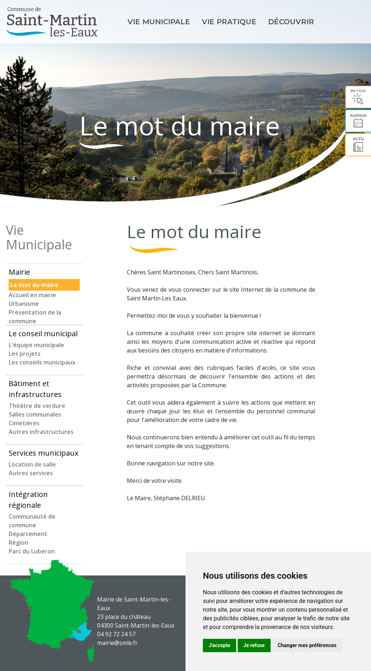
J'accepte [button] (219, 645)
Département (28, 534)
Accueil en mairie (32, 295)
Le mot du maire (34, 285)
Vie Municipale (159, 21)
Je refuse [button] (254, 645)
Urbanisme (24, 304)
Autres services (31, 473)
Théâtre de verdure (37, 406)
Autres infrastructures (41, 432)
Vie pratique (229, 21)
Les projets (25, 354)
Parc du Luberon (32, 551)
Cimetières (24, 423)
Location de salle (32, 464)
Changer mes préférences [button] (307, 645)
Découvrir (291, 21)
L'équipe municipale (36, 345)
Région (18, 542)
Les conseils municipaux (42, 362)
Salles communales (35, 414)
